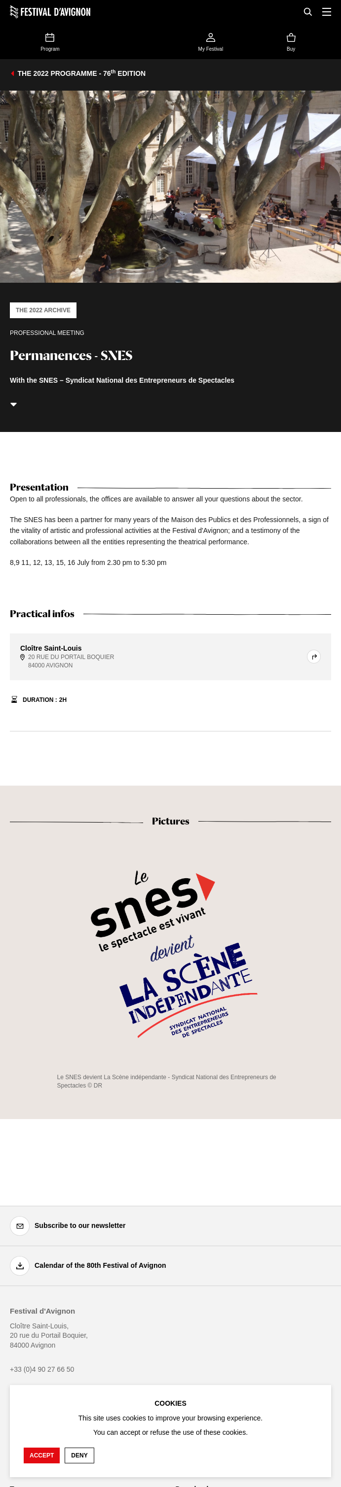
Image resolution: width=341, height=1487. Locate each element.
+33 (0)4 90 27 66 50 (42, 1369)
